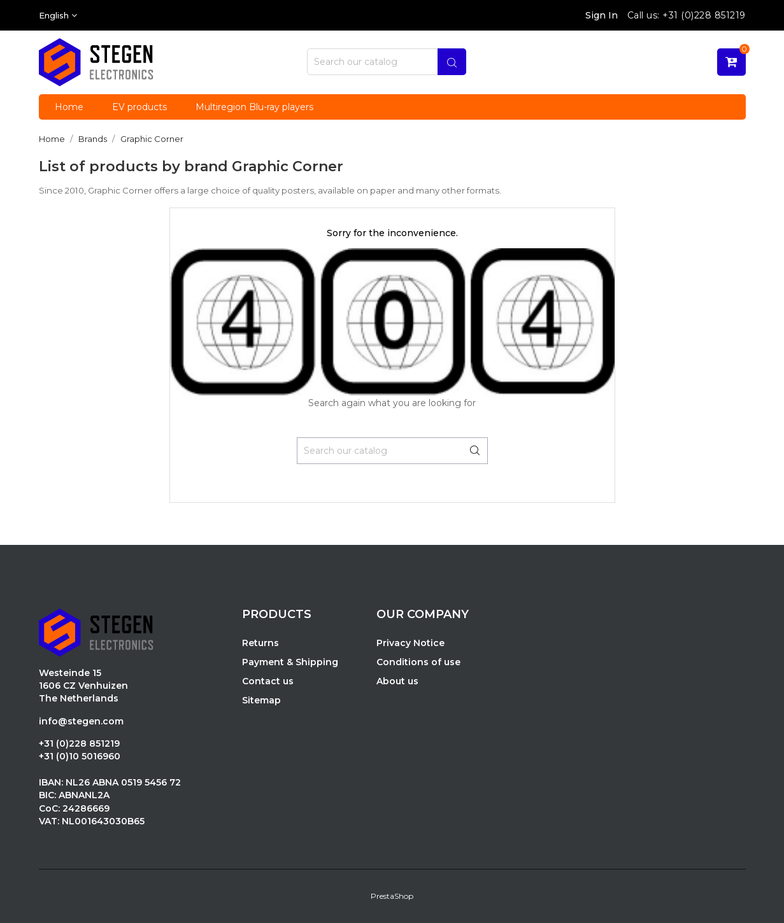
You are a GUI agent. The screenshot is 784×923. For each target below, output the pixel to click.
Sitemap (261, 700)
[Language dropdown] (58, 15)
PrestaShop (392, 896)
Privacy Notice (410, 643)
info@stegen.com (81, 721)
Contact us (268, 681)
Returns (260, 643)
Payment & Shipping (290, 662)
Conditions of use (418, 662)
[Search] (386, 61)
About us (397, 681)
